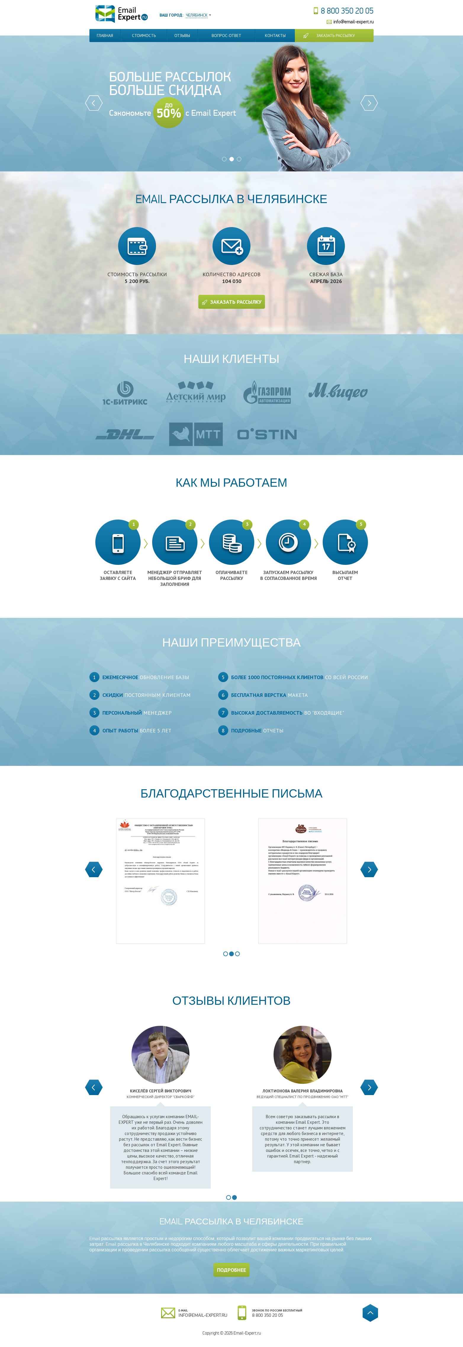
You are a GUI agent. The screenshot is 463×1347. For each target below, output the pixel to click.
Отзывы (182, 35)
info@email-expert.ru (353, 22)
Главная (105, 35)
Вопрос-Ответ (226, 35)
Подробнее (231, 1269)
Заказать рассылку (335, 35)
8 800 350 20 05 (347, 11)
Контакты (275, 35)
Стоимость (144, 35)
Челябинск (197, 15)
